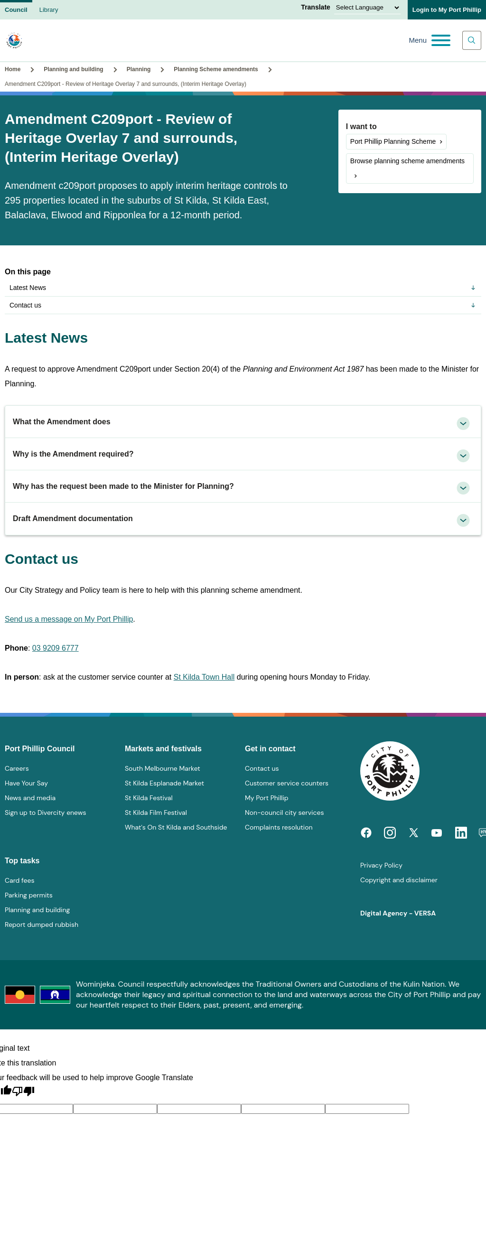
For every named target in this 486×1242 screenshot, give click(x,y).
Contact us (243, 305)
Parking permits (29, 895)
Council (16, 9)
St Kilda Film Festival (156, 812)
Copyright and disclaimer (399, 880)
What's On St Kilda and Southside (176, 827)
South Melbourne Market (162, 768)
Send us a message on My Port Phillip (69, 619)
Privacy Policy (381, 865)
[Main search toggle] (471, 40)
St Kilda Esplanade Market (164, 783)
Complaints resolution (278, 827)
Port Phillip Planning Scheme (393, 141)
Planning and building (73, 69)
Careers (17, 768)
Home (12, 69)
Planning (139, 69)
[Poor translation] (23, 1091)
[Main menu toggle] (430, 40)
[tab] (243, 422)
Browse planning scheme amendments (407, 161)
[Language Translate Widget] (367, 7)
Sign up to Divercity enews (45, 812)
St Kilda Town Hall (204, 677)
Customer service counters (286, 783)
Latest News (243, 287)
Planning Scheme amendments (216, 69)
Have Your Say (26, 783)
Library (48, 9)
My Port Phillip (267, 798)
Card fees (19, 880)
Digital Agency (383, 913)
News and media (30, 798)
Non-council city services (284, 812)
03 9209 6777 (55, 648)
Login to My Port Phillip (446, 9)
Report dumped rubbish (41, 924)
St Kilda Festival (149, 798)
